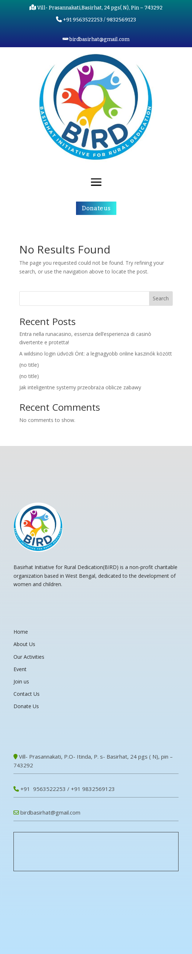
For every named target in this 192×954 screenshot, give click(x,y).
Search (161, 298)
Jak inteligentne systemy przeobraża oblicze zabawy (80, 387)
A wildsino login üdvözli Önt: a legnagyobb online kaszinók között (95, 353)
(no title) (29, 364)
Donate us (96, 208)
